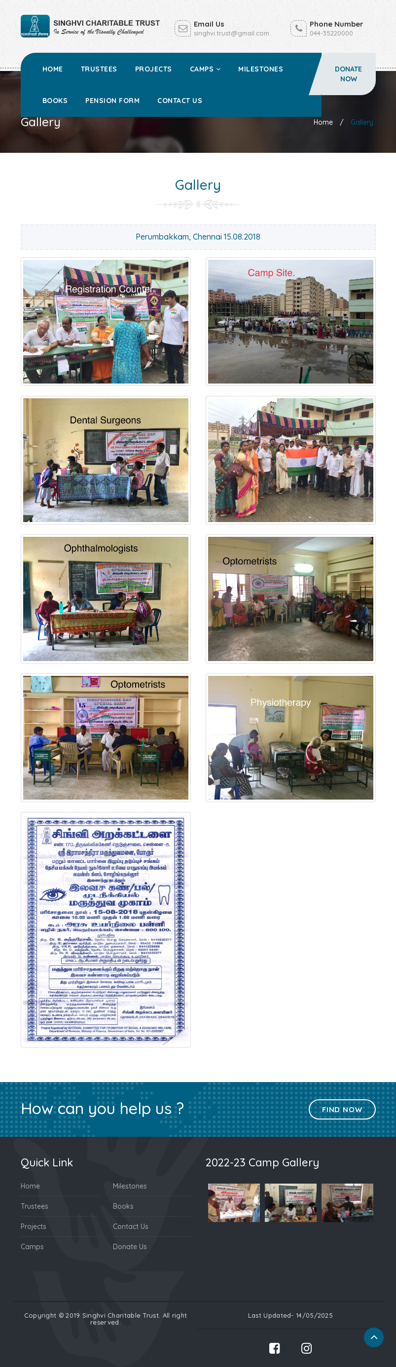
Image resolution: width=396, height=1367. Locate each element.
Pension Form (112, 100)
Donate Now (348, 74)
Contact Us (179, 100)
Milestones (260, 69)
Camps (205, 69)
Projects (153, 69)
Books (55, 100)
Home (52, 69)
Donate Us (130, 1246)
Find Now (342, 1109)
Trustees (99, 69)
